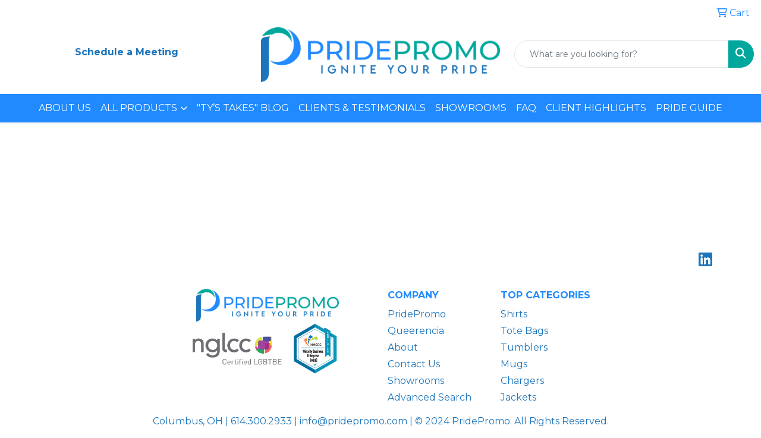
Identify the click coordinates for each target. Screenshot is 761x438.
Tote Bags (524, 330)
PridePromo (417, 314)
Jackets (518, 397)
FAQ (526, 108)
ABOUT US (65, 108)
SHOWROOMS (471, 108)
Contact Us (414, 364)
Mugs (514, 364)
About (403, 347)
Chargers (522, 380)
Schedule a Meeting (126, 52)
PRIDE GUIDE (689, 108)
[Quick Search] (621, 54)
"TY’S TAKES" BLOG (243, 108)
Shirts (514, 314)
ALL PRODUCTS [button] (138, 108)
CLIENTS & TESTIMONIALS (362, 108)
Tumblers (524, 347)
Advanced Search (429, 397)
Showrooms (416, 380)
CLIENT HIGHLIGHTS (596, 108)
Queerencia (416, 330)
